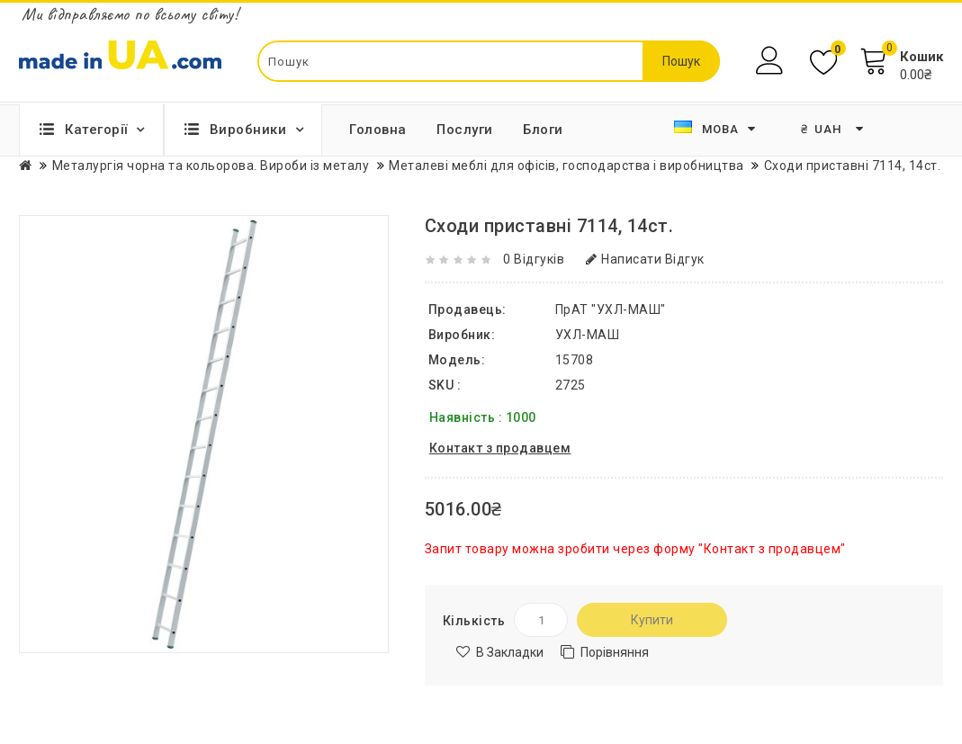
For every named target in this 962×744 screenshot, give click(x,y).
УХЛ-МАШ (587, 334)
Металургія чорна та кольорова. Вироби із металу (211, 165)
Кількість (474, 621)
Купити (652, 620)
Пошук (681, 61)
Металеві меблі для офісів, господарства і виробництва (566, 165)
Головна (378, 129)
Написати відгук (645, 259)
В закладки (510, 652)
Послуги (464, 129)
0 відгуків (533, 259)
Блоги (543, 129)
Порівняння (614, 652)
